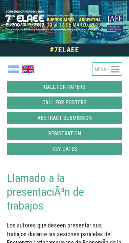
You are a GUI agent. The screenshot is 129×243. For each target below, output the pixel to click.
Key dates (64, 149)
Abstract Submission (65, 118)
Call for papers (64, 87)
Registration (64, 133)
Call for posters (64, 102)
